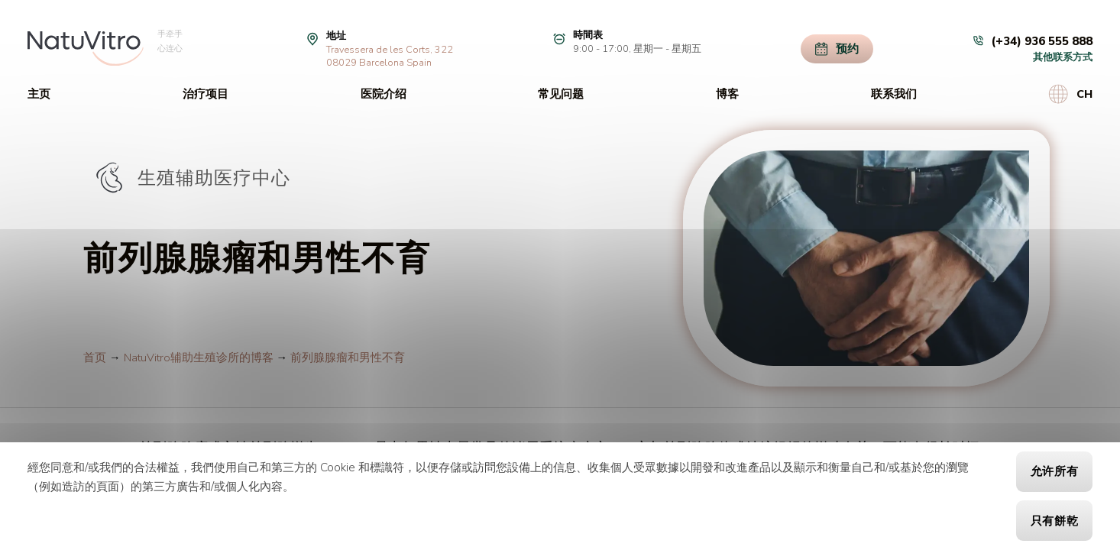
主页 (39, 94)
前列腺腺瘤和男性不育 (347, 357)
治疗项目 (205, 94)
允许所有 (1055, 471)
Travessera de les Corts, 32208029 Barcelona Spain (389, 56)
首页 (94, 357)
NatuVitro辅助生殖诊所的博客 (199, 357)
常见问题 (561, 94)
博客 (727, 94)
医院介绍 (383, 94)
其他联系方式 (1062, 56)
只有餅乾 (1055, 521)
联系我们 (894, 94)
